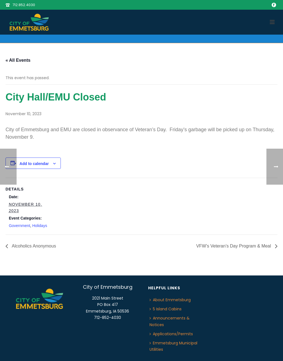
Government (19, 225)
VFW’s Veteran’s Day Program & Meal (234, 246)
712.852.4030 (23, 4)
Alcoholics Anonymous (33, 246)
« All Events (18, 60)
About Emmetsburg (170, 300)
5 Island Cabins (166, 309)
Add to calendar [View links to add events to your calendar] (34, 163)
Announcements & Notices (170, 321)
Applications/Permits (171, 334)
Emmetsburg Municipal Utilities (173, 346)
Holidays (39, 225)
